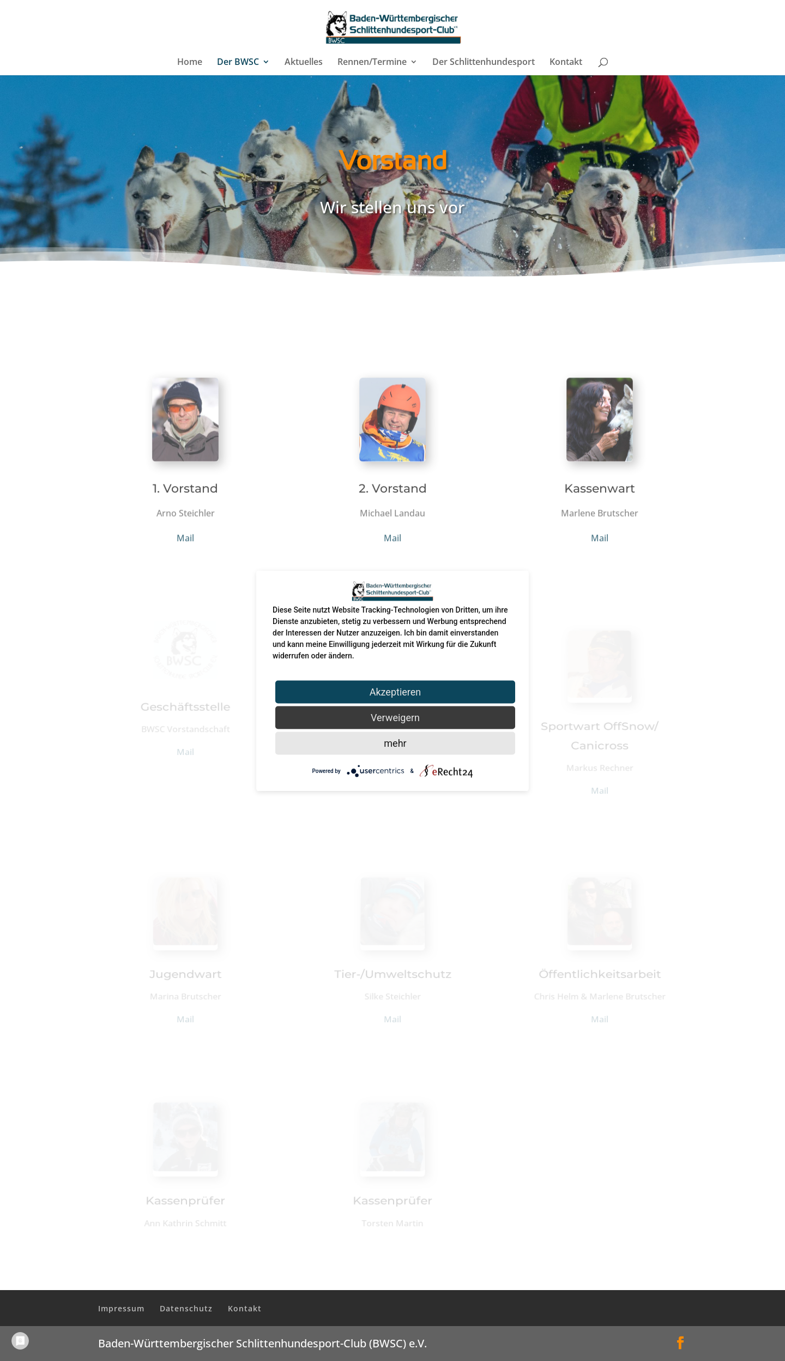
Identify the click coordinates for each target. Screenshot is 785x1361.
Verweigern (395, 717)
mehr (395, 742)
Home (189, 63)
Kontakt (566, 63)
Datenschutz (186, 1308)
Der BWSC (238, 63)
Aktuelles (304, 63)
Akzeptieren (395, 691)
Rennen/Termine (372, 63)
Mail (185, 539)
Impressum (121, 1308)
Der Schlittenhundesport (483, 63)
